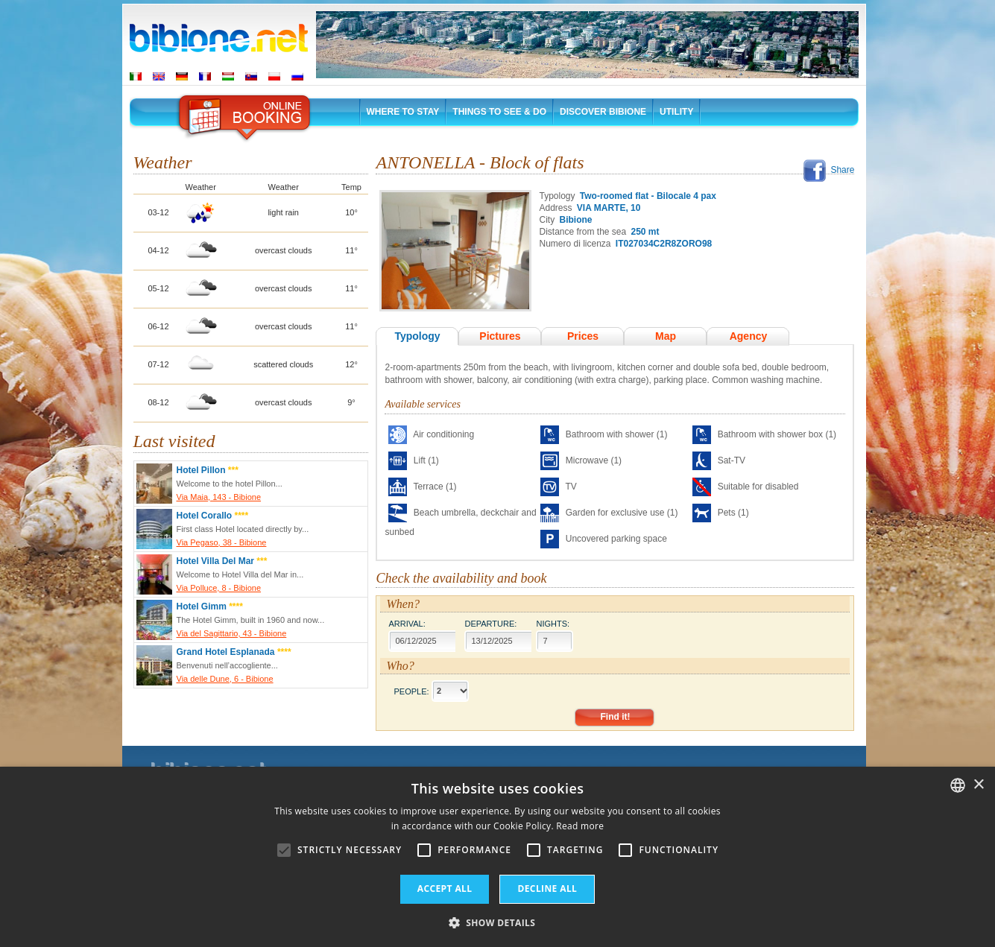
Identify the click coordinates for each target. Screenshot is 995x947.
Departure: (490, 623)
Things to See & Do (499, 112)
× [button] (978, 785)
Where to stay (403, 112)
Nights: (552, 623)
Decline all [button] (547, 888)
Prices (582, 336)
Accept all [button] (445, 888)
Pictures (499, 336)
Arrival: (406, 623)
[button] (498, 922)
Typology (417, 336)
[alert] (497, 857)
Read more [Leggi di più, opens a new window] (580, 826)
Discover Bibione (603, 112)
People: (411, 690)
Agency (749, 336)
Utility (676, 112)
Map (665, 336)
